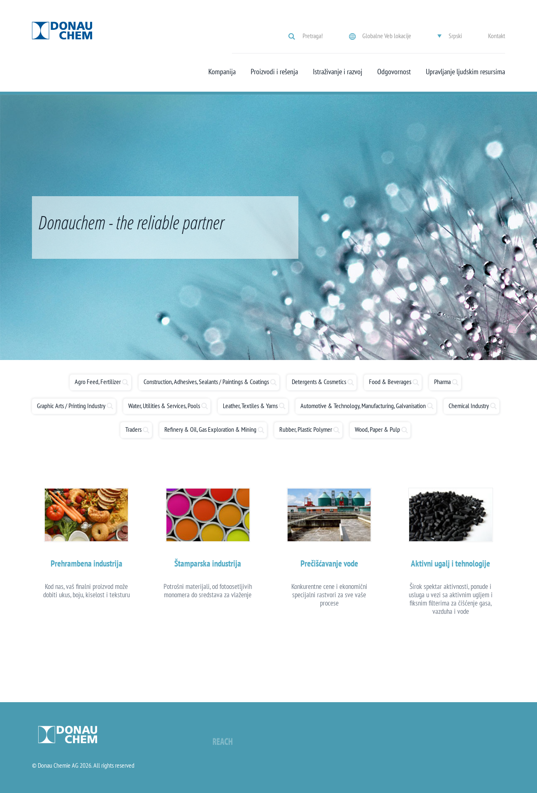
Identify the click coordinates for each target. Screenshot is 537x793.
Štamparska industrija (207, 563)
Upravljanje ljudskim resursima (465, 71)
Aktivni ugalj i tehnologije (450, 563)
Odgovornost (394, 71)
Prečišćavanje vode (329, 563)
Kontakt (496, 36)
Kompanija (222, 71)
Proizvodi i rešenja (274, 71)
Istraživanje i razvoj (337, 71)
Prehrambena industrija (86, 563)
